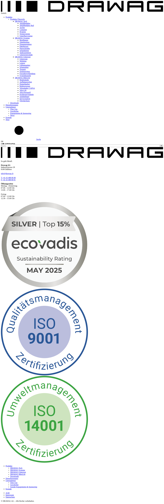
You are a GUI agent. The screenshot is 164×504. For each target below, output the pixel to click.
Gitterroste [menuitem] (23, 59)
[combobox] (80, 146)
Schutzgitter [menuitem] (24, 67)
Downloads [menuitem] (14, 103)
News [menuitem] (12, 115)
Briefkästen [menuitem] (24, 40)
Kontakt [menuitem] (9, 118)
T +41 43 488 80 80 (8, 178)
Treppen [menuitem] (23, 69)
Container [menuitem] (23, 30)
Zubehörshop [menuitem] (24, 42)
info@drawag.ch (7, 174)
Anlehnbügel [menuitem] (24, 97)
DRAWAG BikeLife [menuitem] (22, 78)
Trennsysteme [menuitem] (25, 34)
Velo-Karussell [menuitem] (25, 92)
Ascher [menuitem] (22, 28)
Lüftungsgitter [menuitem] (25, 65)
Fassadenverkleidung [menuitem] (27, 74)
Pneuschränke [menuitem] (25, 48)
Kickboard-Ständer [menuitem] (27, 95)
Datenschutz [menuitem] (10, 497)
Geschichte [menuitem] (14, 111)
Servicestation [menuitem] (25, 99)
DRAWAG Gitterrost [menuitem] (23, 57)
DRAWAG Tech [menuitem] (21, 21)
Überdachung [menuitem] (25, 101)
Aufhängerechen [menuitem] (26, 82)
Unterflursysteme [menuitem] (26, 36)
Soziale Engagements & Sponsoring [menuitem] (23, 487)
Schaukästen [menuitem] (24, 51)
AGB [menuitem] (8, 493)
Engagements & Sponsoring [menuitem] (20, 113)
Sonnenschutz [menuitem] (25, 71)
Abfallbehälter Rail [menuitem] (27, 25)
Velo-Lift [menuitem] (23, 90)
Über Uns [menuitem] (13, 109)
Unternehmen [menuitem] (11, 107)
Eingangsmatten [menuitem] (26, 44)
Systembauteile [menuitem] (25, 76)
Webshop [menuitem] (23, 61)
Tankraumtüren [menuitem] (25, 53)
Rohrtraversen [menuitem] (25, 86)
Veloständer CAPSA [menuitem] (27, 88)
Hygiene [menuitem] (23, 32)
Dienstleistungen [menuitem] (12, 105)
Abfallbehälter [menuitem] (25, 23)
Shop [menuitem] (7, 120)
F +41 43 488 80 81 (8, 180)
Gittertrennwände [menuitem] (26, 55)
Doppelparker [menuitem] (25, 84)
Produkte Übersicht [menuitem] (17, 19)
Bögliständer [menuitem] (24, 80)
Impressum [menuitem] (10, 495)
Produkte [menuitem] (9, 17)
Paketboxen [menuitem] (24, 46)
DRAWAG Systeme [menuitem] (22, 38)
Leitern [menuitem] (22, 63)
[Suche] (161, 146)
